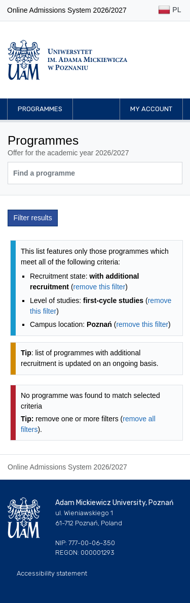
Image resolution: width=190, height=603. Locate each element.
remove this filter (99, 287)
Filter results (33, 218)
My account (151, 109)
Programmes (40, 109)
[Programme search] (95, 173)
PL (169, 10)
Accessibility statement (52, 573)
